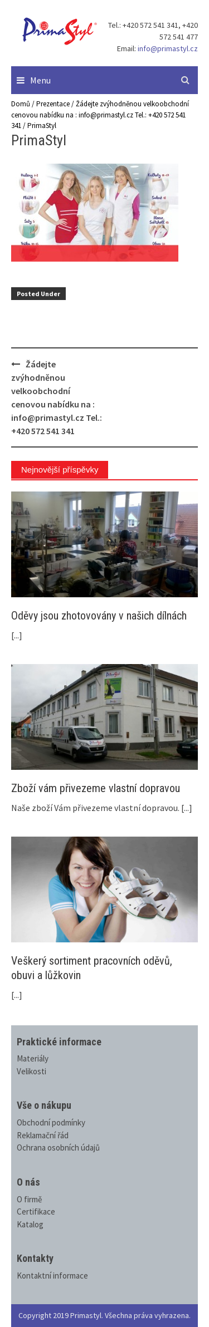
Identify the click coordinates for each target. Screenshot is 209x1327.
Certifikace (36, 1211)
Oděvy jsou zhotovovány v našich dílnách (99, 615)
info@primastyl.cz (168, 48)
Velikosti (31, 1071)
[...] (16, 635)
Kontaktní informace (52, 1275)
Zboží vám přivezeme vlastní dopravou (95, 788)
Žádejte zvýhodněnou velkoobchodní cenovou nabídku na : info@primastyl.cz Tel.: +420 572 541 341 (100, 114)
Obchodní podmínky (51, 1122)
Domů (20, 104)
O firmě (29, 1199)
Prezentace (53, 104)
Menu (40, 80)
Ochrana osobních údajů (58, 1147)
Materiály (32, 1058)
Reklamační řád (43, 1135)
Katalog (30, 1224)
